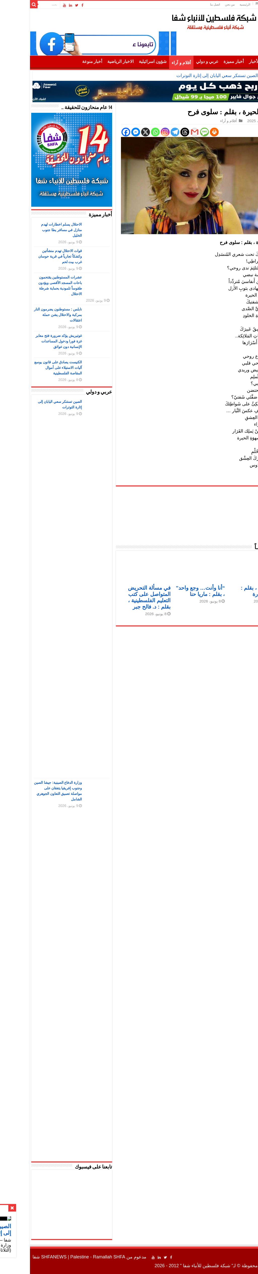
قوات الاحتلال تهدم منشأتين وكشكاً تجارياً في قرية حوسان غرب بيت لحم (31, 256)
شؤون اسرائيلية (124, 61)
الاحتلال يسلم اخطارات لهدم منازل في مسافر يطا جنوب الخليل (32, 229)
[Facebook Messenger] (107, 132)
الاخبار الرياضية (92, 61)
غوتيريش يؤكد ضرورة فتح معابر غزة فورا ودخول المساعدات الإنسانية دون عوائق (30, 341)
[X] (116, 132)
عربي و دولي (178, 61)
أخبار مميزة (205, 61)
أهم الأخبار (229, 61)
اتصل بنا (186, 4)
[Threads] (156, 132)
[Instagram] (136, 132)
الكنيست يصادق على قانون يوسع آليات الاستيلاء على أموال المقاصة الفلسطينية (29, 367)
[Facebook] (97, 132)
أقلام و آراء (152, 62)
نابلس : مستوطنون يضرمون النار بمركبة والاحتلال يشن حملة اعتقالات (29, 314)
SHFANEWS (25, 1256)
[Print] (185, 132)
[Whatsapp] (126, 132)
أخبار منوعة (63, 61)
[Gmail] (166, 132)
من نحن (201, 4)
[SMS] (175, 132)
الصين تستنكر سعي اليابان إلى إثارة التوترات (188, 75)
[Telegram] (146, 132)
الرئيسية (216, 4)
